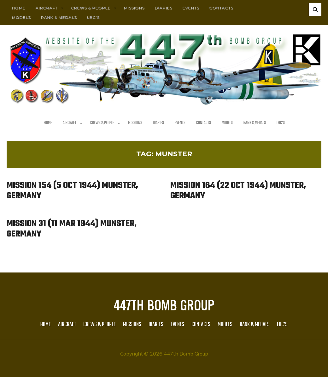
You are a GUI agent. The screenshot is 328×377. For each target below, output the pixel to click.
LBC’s (93, 17)
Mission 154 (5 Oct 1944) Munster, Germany (72, 191)
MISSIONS (134, 7)
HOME (18, 7)
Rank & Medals (59, 17)
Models (21, 17)
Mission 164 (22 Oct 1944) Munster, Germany (238, 191)
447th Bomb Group (164, 304)
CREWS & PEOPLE (90, 7)
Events (190, 7)
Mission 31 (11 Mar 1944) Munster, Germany (72, 229)
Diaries (163, 7)
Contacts (221, 7)
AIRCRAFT (46, 7)
